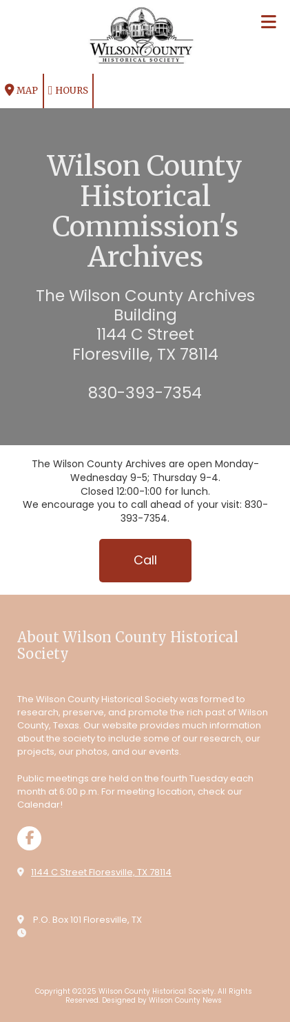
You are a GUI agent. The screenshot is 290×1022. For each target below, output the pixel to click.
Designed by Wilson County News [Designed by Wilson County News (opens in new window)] (162, 1000)
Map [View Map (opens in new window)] (21, 90)
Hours (68, 90)
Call (145, 560)
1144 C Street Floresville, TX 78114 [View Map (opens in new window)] (101, 872)
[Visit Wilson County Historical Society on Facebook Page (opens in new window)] (29, 838)
